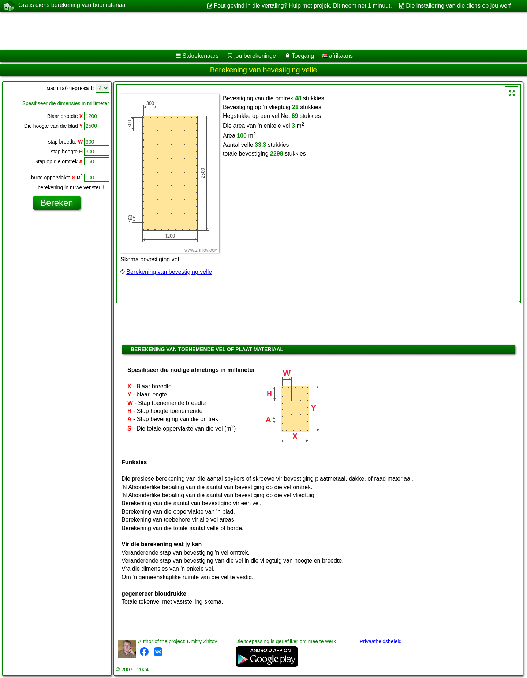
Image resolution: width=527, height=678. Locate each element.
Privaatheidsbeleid (380, 641)
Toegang (303, 56)
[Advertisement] (222, 30)
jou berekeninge (255, 56)
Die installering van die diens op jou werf (458, 6)
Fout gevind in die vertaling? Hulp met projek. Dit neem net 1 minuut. (303, 6)
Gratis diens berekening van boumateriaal (72, 5)
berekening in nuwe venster (73, 187)
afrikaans (337, 56)
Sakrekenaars (200, 56)
